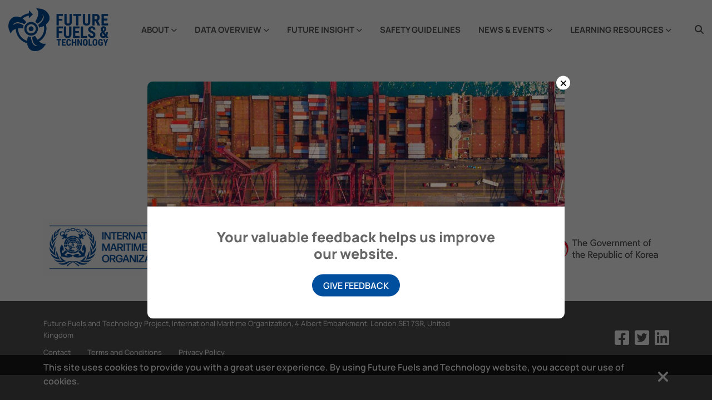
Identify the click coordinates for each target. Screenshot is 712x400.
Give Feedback (356, 285)
